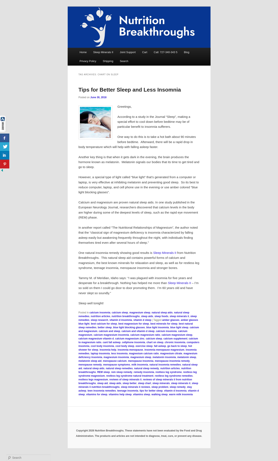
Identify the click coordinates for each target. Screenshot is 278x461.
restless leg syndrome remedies (174, 375)
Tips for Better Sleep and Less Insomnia (129, 90)
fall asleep (160, 346)
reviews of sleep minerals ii (125, 379)
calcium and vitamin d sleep (138, 331)
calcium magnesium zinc (129, 338)
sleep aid (102, 383)
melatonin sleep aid (89, 360)
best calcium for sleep (104, 323)
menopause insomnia (140, 360)
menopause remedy (90, 364)
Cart (144, 52)
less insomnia (119, 353)
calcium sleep (120, 312)
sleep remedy (178, 387)
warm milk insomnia (181, 394)
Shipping (108, 61)
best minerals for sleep (163, 323)
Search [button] (124, 61)
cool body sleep (125, 346)
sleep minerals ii (179, 316)
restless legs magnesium (93, 379)
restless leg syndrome (168, 372)
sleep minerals (161, 383)
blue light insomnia (157, 327)
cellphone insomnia (133, 342)
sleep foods (161, 316)
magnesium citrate (171, 353)
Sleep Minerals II (103, 52)
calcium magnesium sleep (176, 334)
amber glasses (170, 320)
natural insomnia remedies (165, 364)
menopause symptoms (116, 364)
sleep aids (147, 316)
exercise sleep (144, 346)
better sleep (105, 327)
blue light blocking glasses (129, 327)
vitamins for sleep (96, 394)
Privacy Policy (87, 61)
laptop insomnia (100, 353)
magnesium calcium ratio (144, 353)
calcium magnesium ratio (145, 334)
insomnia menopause (130, 349)
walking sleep (160, 394)
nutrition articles (100, 316)
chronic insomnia (175, 342)
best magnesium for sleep (133, 323)
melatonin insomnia (164, 357)
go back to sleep (177, 346)
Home (83, 52)
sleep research (99, 320)
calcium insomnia (99, 312)
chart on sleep (155, 342)
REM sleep (103, 372)
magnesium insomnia (116, 357)
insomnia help (108, 349)
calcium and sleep (109, 331)
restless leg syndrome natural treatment (129, 375)
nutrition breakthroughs (126, 316)
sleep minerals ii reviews (135, 387)
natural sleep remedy (146, 368)
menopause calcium (115, 360)
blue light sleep (179, 327)
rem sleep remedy (121, 372)
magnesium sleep (139, 312)
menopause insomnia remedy (172, 360)
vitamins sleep (141, 394)
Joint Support (128, 52)
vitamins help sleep (120, 394)
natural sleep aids (162, 312)
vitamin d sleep (142, 320)
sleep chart (144, 383)
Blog (186, 52)
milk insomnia (139, 364)
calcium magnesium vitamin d (96, 338)
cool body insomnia (102, 346)
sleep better (129, 383)
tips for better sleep (151, 390)
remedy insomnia (144, 372)
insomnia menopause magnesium (164, 349)
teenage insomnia (127, 390)
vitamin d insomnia (121, 320)
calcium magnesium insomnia (111, 334)
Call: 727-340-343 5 (165, 52)
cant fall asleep (111, 342)
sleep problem (160, 387)
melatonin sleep (186, 357)
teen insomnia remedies (102, 390)
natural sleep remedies (119, 368)
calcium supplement (175, 338)
